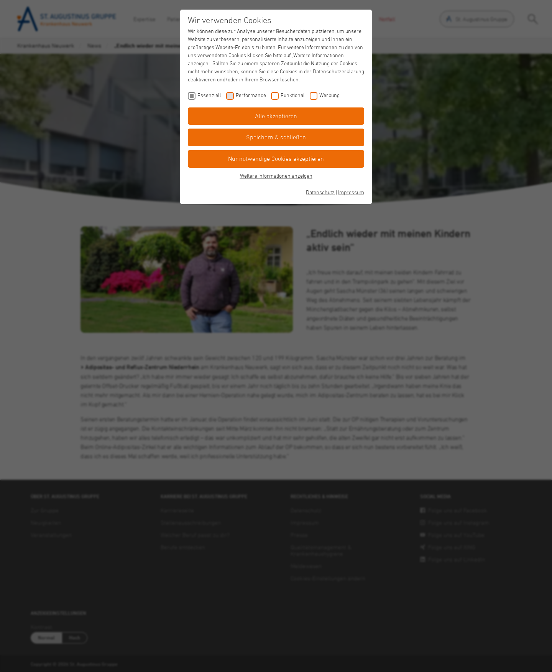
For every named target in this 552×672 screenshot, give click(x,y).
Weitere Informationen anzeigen (276, 175)
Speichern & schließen (276, 137)
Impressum (351, 192)
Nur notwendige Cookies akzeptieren (276, 158)
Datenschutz (320, 192)
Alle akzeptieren (276, 115)
